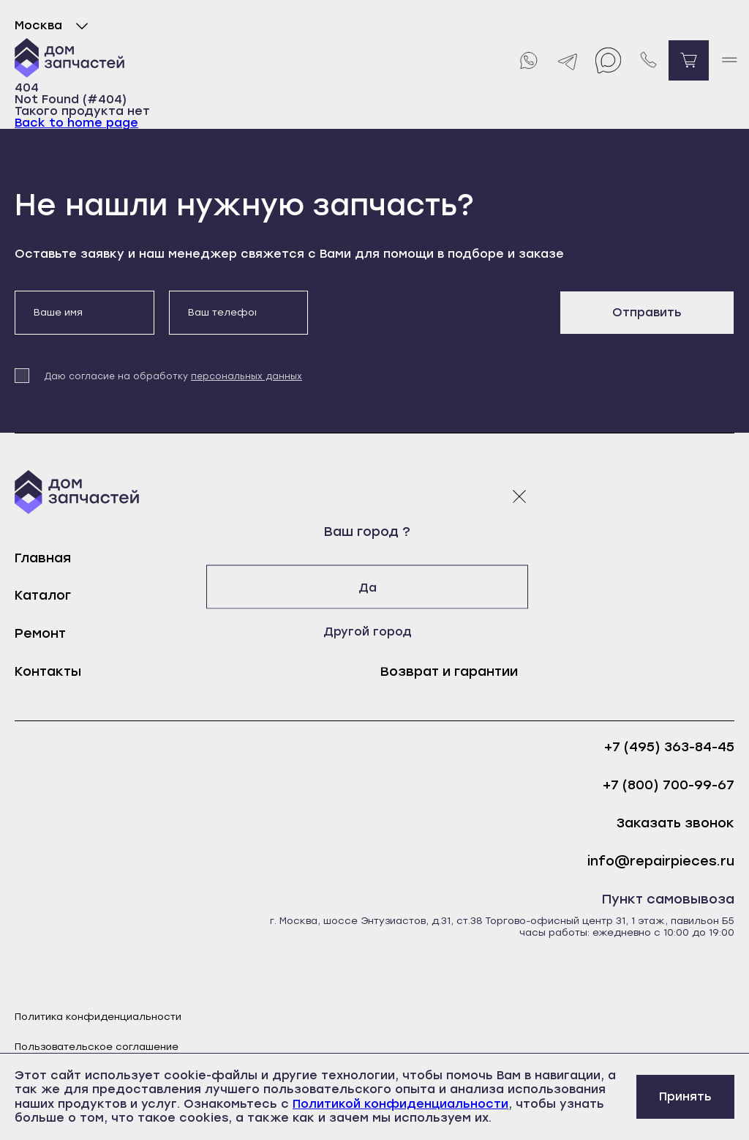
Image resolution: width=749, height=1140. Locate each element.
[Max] (608, 60)
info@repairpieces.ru (660, 861)
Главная (43, 558)
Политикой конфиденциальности (400, 1104)
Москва (54, 25)
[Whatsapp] (528, 60)
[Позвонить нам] (648, 60)
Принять (685, 1096)
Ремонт (40, 633)
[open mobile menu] (729, 60)
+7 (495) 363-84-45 (669, 747)
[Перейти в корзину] (689, 60)
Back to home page (76, 123)
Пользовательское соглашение (96, 1046)
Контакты (48, 671)
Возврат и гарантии (449, 671)
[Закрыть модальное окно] (519, 495)
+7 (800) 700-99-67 (668, 785)
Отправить (647, 312)
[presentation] (434, 319)
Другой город (375, 631)
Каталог (43, 595)
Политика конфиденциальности (98, 1016)
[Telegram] (568, 60)
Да (375, 587)
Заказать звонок (675, 823)
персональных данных (246, 376)
